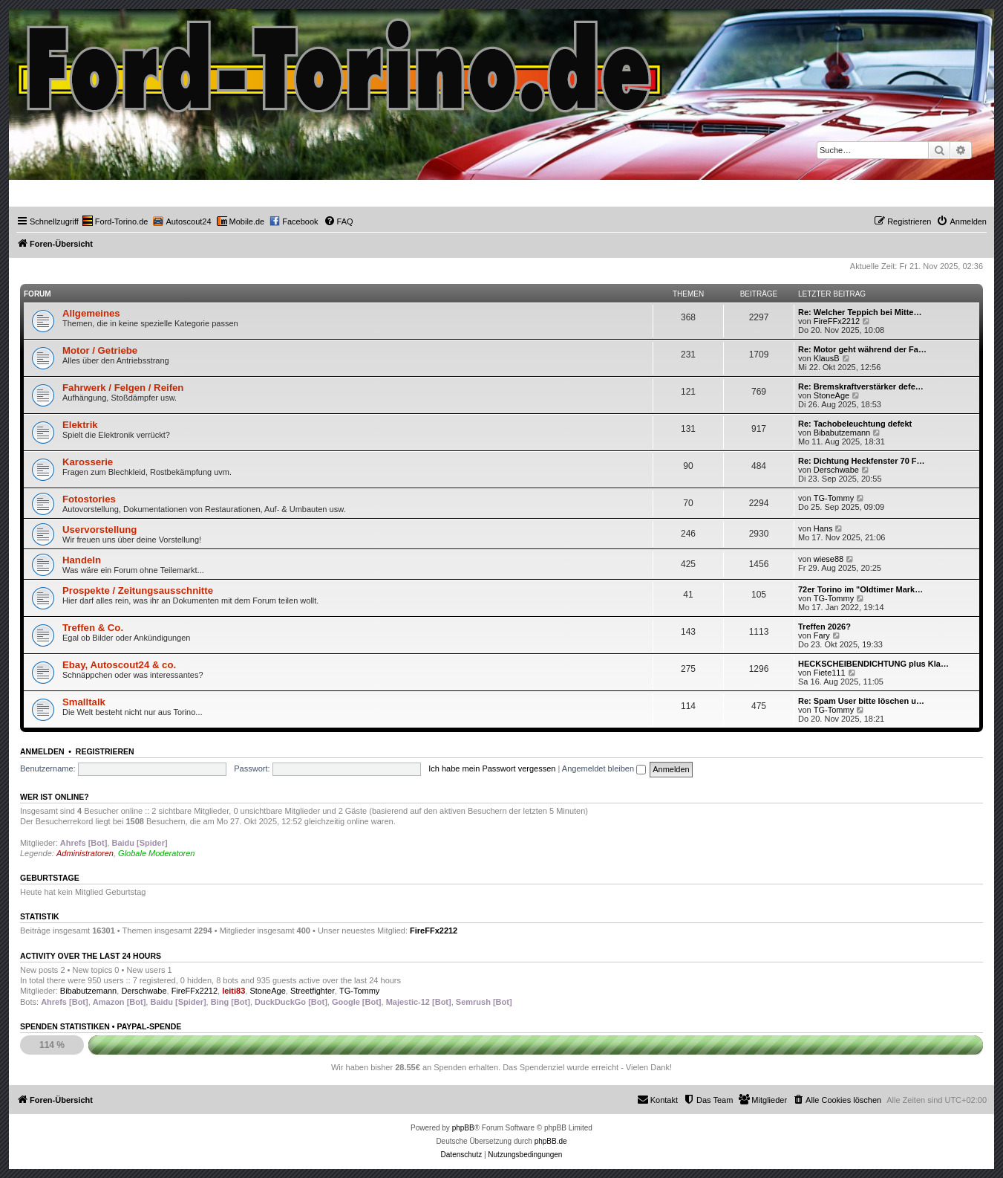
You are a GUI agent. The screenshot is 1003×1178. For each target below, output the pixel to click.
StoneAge (831, 395)
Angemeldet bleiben (604, 768)
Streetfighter (312, 990)
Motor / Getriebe (99, 350)
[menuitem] (115, 221)
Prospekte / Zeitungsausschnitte (137, 590)
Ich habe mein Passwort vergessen (491, 768)
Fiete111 (830, 672)
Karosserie (87, 461)
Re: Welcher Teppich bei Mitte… (859, 312)
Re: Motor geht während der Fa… (862, 349)
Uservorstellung (99, 529)
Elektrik (80, 424)
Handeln (81, 560)
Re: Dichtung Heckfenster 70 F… (861, 460)
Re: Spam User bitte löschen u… (861, 700)
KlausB (827, 358)
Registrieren (105, 751)
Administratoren (85, 853)
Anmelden (42, 751)
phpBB (463, 1128)
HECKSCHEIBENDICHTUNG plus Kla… (873, 663)
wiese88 (828, 558)
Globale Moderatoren (156, 853)
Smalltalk (83, 702)
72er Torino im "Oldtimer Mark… (860, 589)
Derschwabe (836, 469)
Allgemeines (91, 313)
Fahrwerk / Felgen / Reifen (122, 387)
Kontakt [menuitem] (657, 1099)
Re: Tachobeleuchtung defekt (855, 423)
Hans (823, 528)
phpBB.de (551, 1141)
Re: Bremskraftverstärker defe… (861, 386)
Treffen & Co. (92, 627)
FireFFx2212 (837, 321)
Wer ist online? (54, 796)
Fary (822, 635)
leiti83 (233, 990)
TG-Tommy (834, 497)
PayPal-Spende (149, 1026)
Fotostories (89, 499)
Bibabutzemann (842, 432)
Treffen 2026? (824, 626)
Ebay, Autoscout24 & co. (119, 664)
